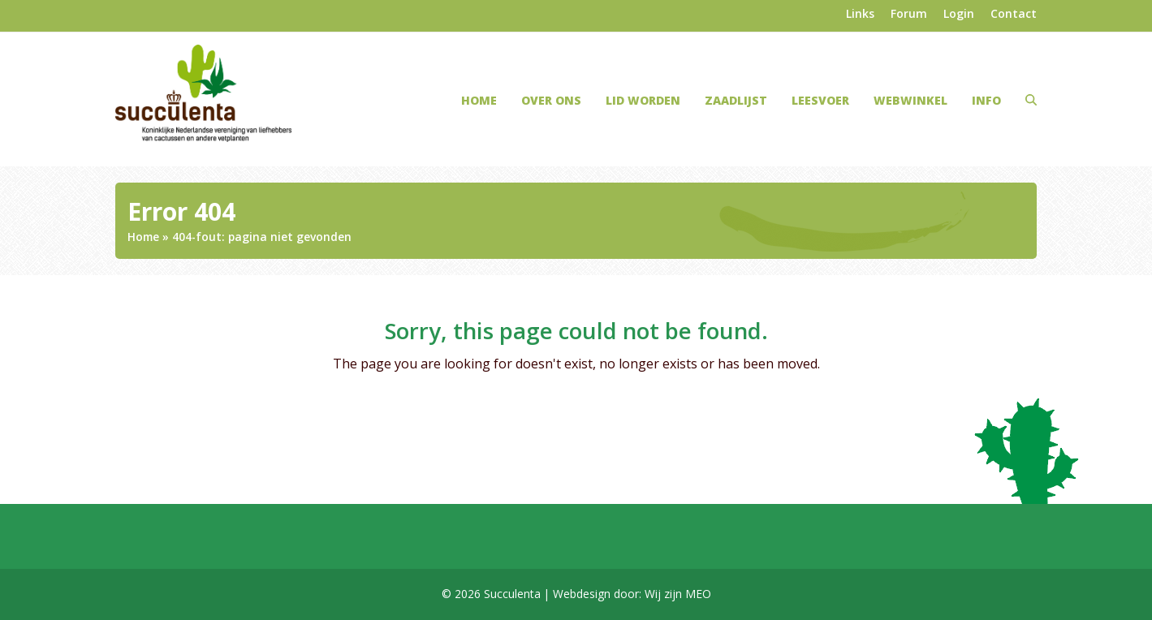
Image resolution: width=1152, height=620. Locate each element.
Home (143, 236)
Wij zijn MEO (678, 593)
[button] (1031, 100)
